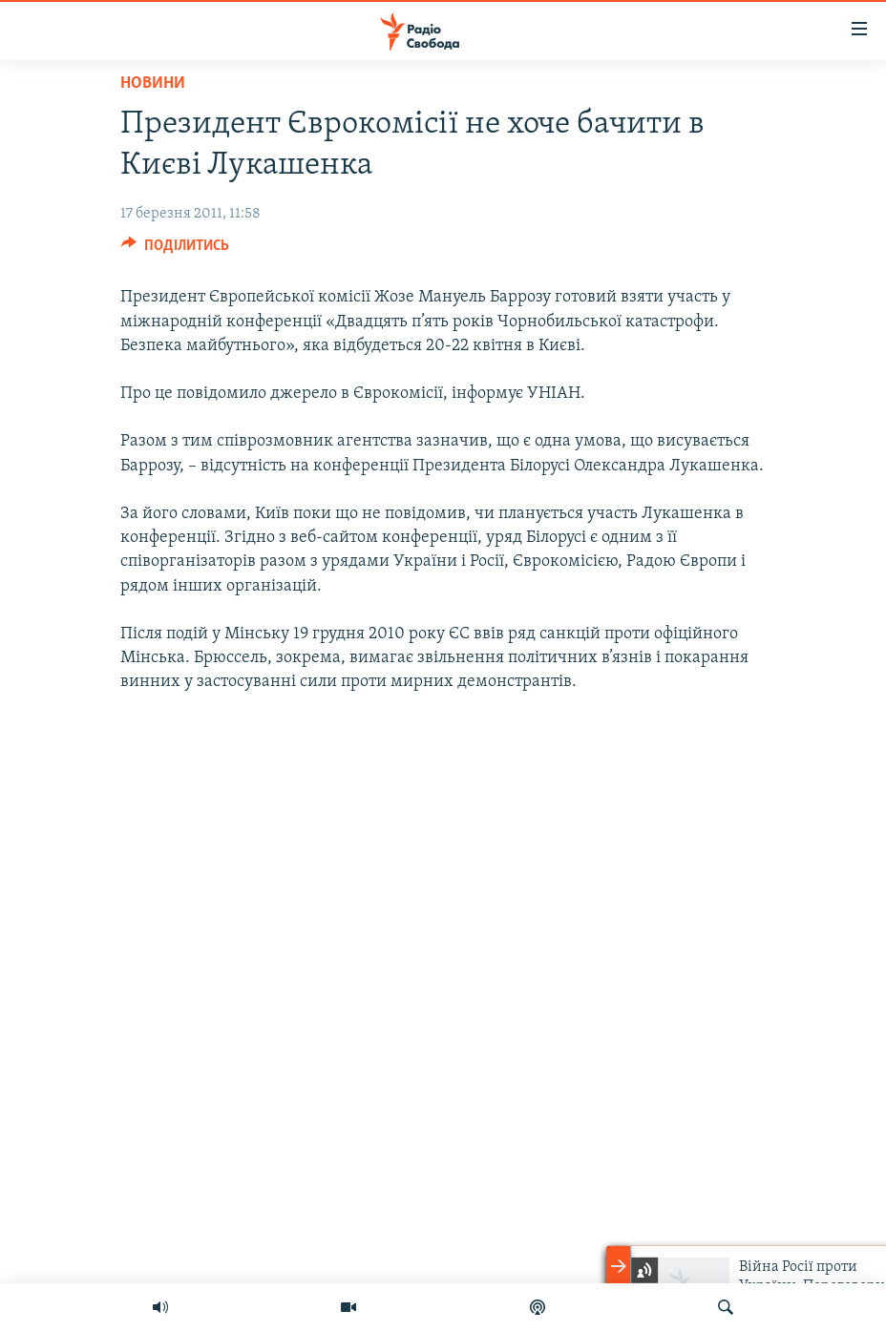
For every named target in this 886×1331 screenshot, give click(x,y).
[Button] (175, 250)
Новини (152, 83)
